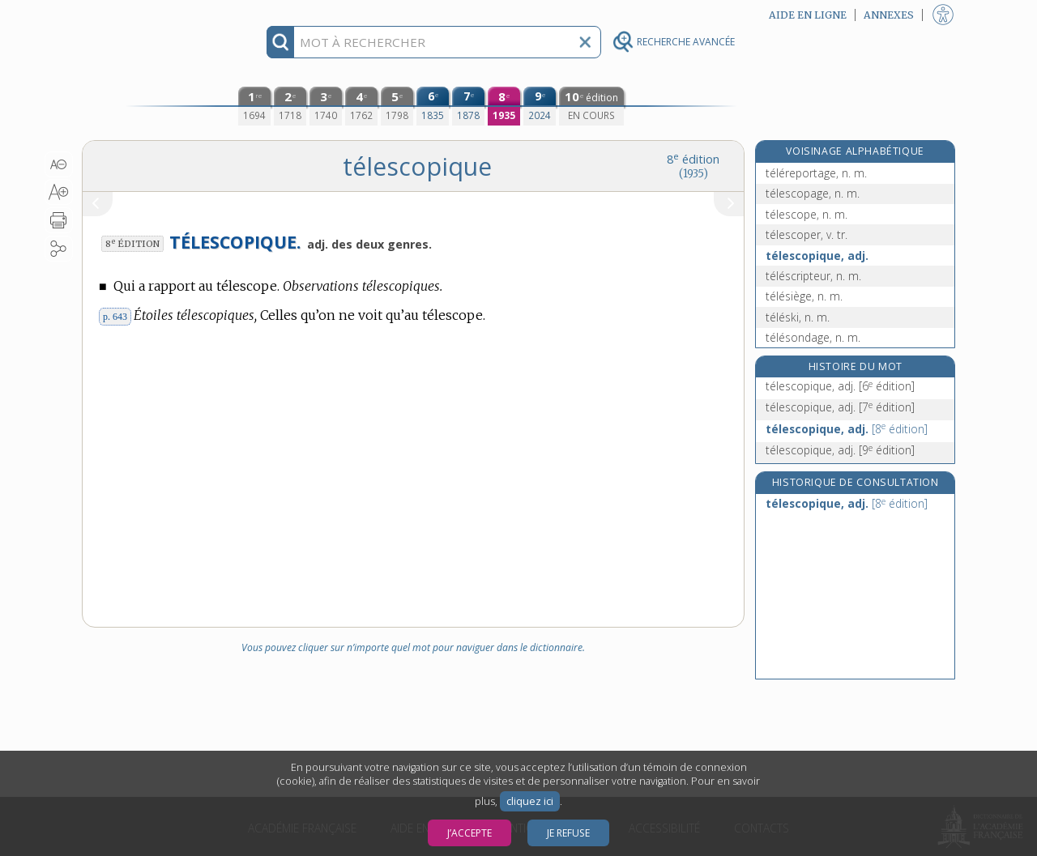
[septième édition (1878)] (468, 106)
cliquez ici (529, 801)
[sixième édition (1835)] (432, 106)
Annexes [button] (889, 15)
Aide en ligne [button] (808, 15)
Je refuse (568, 833)
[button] (59, 164)
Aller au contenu (145, 14)
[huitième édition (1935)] (504, 106)
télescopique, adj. (817, 255)
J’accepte (469, 833)
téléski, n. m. (798, 317)
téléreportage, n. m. (816, 173)
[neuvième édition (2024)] (539, 106)
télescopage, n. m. (813, 193)
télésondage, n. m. (813, 337)
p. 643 (115, 316)
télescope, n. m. (806, 214)
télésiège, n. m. (804, 296)
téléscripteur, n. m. (813, 275)
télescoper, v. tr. (806, 234)
